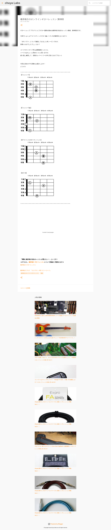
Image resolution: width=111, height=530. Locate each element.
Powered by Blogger (55, 524)
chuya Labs (12, 3)
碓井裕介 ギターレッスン (36, 262)
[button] (21, 25)
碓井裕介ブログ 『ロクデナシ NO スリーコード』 (35, 270)
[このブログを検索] (100, 3)
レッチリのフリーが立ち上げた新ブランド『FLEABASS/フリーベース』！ (55, 337)
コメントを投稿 (25, 288)
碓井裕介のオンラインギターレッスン (30, 273)
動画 (42, 273)
